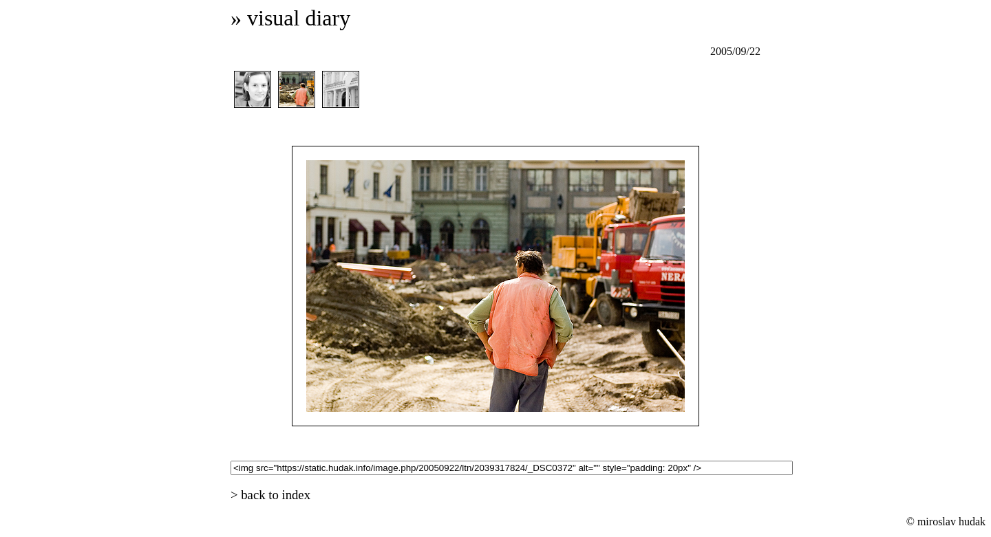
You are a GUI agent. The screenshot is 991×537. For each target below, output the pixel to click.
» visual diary (290, 18)
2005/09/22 (735, 51)
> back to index (270, 494)
